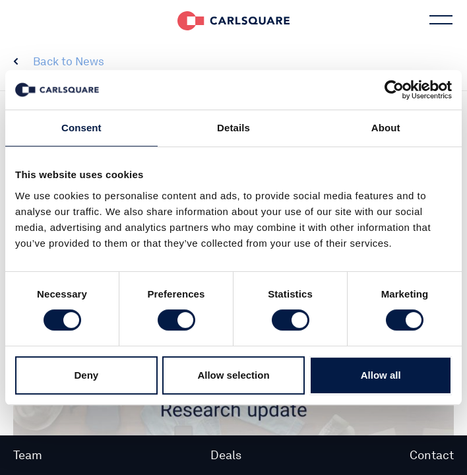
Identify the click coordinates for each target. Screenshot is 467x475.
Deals (225, 455)
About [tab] (385, 127)
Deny (86, 375)
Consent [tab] (81, 127)
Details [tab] (233, 127)
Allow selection (233, 375)
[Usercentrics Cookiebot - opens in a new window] (394, 90)
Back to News (68, 61)
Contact (432, 455)
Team (27, 455)
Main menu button (439, 19)
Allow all (381, 375)
